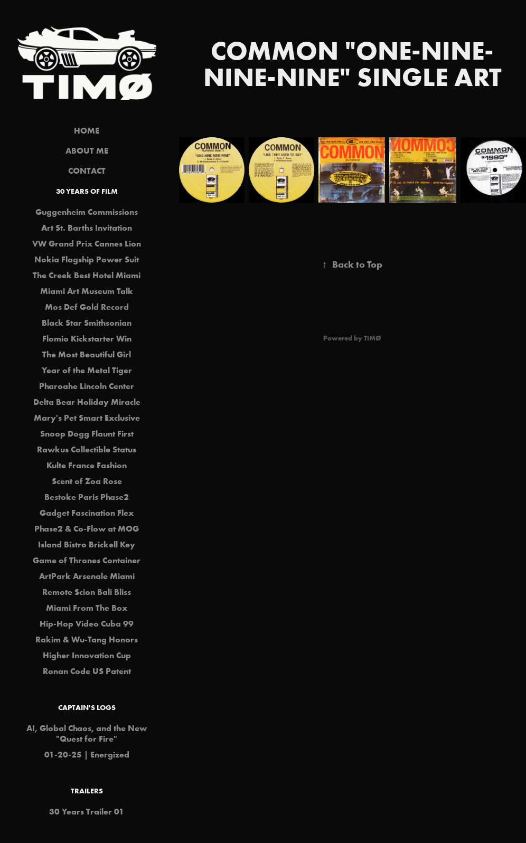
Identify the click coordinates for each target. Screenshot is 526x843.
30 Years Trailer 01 (86, 811)
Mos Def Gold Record (87, 306)
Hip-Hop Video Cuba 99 (87, 623)
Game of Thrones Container (86, 560)
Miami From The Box (86, 607)
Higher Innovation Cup (87, 655)
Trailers (87, 790)
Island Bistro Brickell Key (86, 544)
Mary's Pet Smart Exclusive (87, 417)
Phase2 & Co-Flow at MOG (86, 528)
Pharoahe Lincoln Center (86, 386)
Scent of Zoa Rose (87, 481)
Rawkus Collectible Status (86, 449)
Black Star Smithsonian (87, 322)
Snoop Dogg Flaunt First (87, 433)
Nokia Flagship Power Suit (86, 259)
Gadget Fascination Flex (87, 512)
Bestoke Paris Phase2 (86, 496)
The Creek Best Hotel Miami (86, 275)
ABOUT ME (86, 150)
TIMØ (372, 338)
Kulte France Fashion (86, 465)
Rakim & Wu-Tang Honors (86, 639)
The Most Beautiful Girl (86, 354)
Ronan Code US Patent (87, 671)
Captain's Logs (87, 707)
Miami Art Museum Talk (86, 291)
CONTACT (87, 170)
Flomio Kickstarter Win (87, 338)
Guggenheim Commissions (86, 211)
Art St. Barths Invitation (86, 227)
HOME (86, 130)
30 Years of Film (87, 191)
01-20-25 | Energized (86, 754)
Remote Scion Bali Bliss (86, 591)
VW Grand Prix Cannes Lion (86, 243)
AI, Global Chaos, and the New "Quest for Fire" (86, 733)
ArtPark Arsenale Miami (87, 576)
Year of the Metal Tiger (87, 370)
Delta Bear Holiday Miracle (86, 401)
